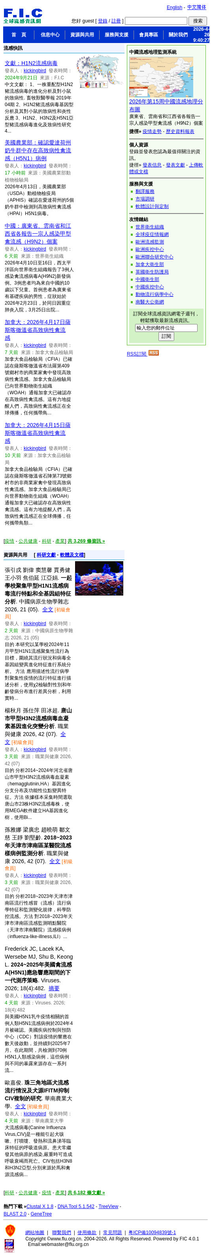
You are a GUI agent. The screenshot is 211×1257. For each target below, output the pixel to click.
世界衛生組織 (150, 227)
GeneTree (41, 1214)
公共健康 (28, 541)
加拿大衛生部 (150, 264)
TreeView (108, 1206)
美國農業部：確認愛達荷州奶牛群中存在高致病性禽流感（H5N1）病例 (38, 150)
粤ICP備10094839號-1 (152, 1232)
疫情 (9, 541)
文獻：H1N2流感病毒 (31, 63)
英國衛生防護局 (152, 272)
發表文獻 (175, 165)
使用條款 (86, 1232)
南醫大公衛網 (150, 302)
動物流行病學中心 (154, 294)
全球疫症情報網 (152, 234)
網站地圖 (34, 1232)
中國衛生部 (147, 279)
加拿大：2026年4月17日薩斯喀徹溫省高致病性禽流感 (38, 330)
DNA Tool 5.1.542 (76, 1206)
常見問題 (112, 1232)
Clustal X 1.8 (39, 1206)
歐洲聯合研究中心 (154, 257)
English (174, 7)
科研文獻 (46, 555)
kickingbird (35, 70)
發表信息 (152, 165)
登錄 (102, 21)
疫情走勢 (152, 131)
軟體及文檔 (72, 555)
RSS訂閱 (143, 354)
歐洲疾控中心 (150, 249)
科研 (46, 541)
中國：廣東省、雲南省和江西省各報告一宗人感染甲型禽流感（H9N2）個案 (38, 234)
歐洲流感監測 (150, 242)
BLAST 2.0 (15, 1214)
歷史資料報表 (180, 131)
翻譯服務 (145, 191)
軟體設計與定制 (152, 206)
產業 (60, 541)
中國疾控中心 (150, 287)
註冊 (116, 21)
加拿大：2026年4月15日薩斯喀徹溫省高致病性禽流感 (38, 433)
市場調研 (145, 199)
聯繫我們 (61, 1232)
